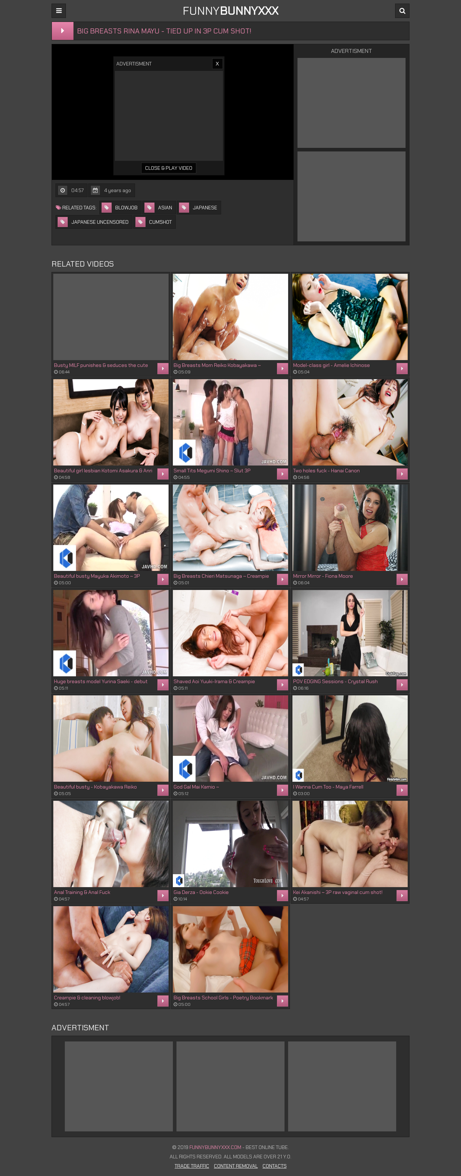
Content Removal (236, 1166)
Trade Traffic (192, 1166)
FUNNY (230, 11)
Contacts (275, 1166)
